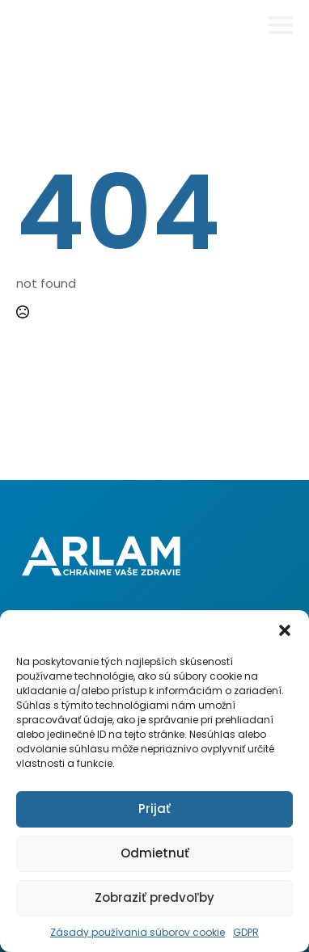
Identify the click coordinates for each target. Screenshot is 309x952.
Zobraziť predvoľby (154, 897)
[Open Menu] (281, 25)
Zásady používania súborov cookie (137, 932)
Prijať (154, 808)
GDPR (246, 932)
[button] (285, 630)
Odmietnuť (155, 853)
